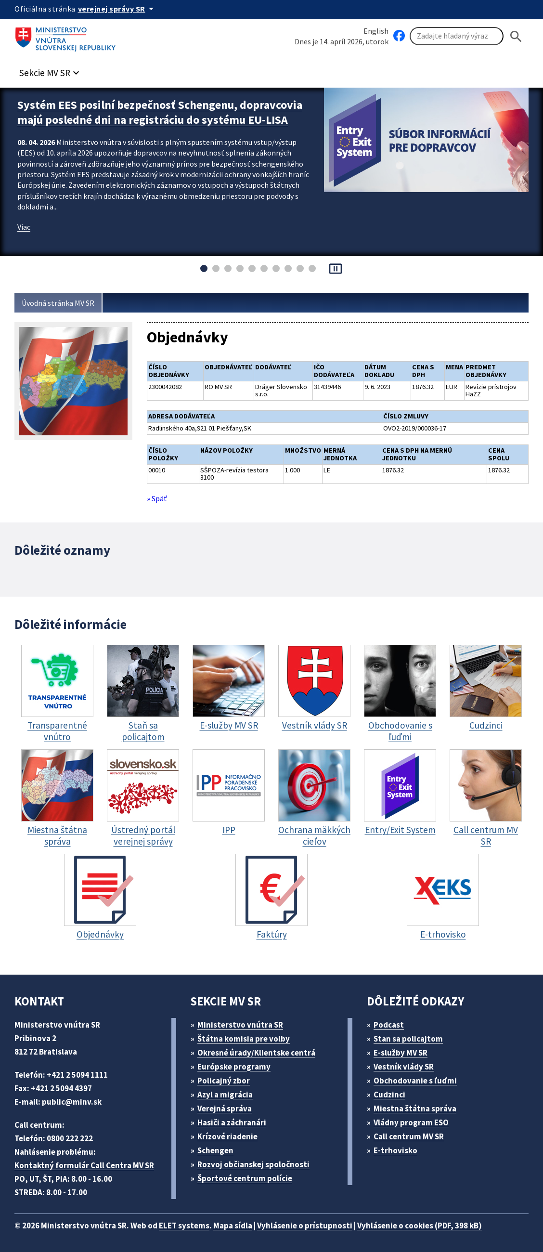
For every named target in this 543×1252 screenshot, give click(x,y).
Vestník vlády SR (408, 1062)
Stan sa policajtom (411, 1034)
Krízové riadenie (231, 1131)
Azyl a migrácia (229, 1090)
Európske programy (238, 1062)
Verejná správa (228, 1104)
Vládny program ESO (416, 1117)
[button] (54, 70)
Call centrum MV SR (414, 1131)
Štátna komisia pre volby (247, 1034)
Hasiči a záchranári (236, 1117)
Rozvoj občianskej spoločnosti (259, 1159)
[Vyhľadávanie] (457, 36)
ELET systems (194, 1221)
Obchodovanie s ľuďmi (420, 1076)
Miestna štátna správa (418, 1104)
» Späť (158, 495)
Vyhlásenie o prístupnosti (323, 1221)
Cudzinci (393, 1090)
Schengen (219, 1145)
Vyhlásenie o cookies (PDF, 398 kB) (446, 1221)
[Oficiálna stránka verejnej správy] (120, 8)
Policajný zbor (227, 1076)
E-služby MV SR (406, 1048)
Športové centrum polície (248, 1173)
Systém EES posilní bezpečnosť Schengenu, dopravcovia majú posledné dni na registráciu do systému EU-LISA (151, 118)
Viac (24, 237)
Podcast (391, 1020)
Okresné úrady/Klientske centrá (260, 1048)
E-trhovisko (398, 1145)
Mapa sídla (247, 1221)
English (375, 30)
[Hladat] (516, 36)
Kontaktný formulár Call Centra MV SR (88, 1160)
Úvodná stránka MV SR (62, 303)
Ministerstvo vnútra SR (244, 1020)
